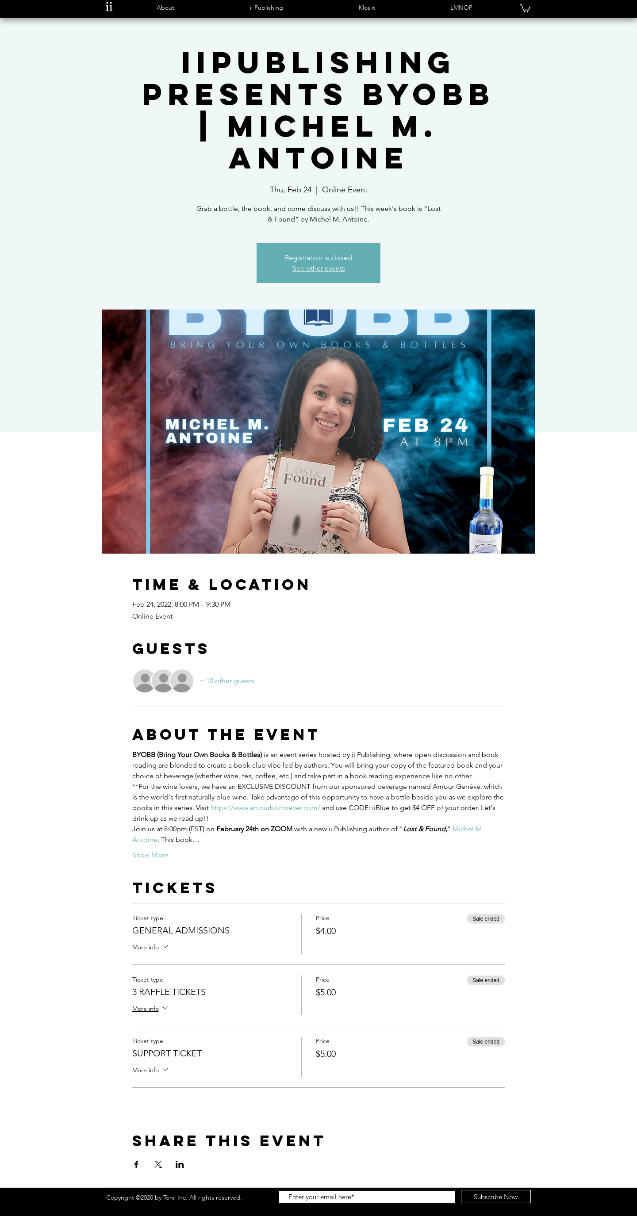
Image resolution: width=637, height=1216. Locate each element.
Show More (150, 855)
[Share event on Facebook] (136, 1164)
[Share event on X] (158, 1164)
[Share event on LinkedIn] (180, 1164)
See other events (318, 268)
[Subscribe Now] (496, 1196)
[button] (165, 8)
